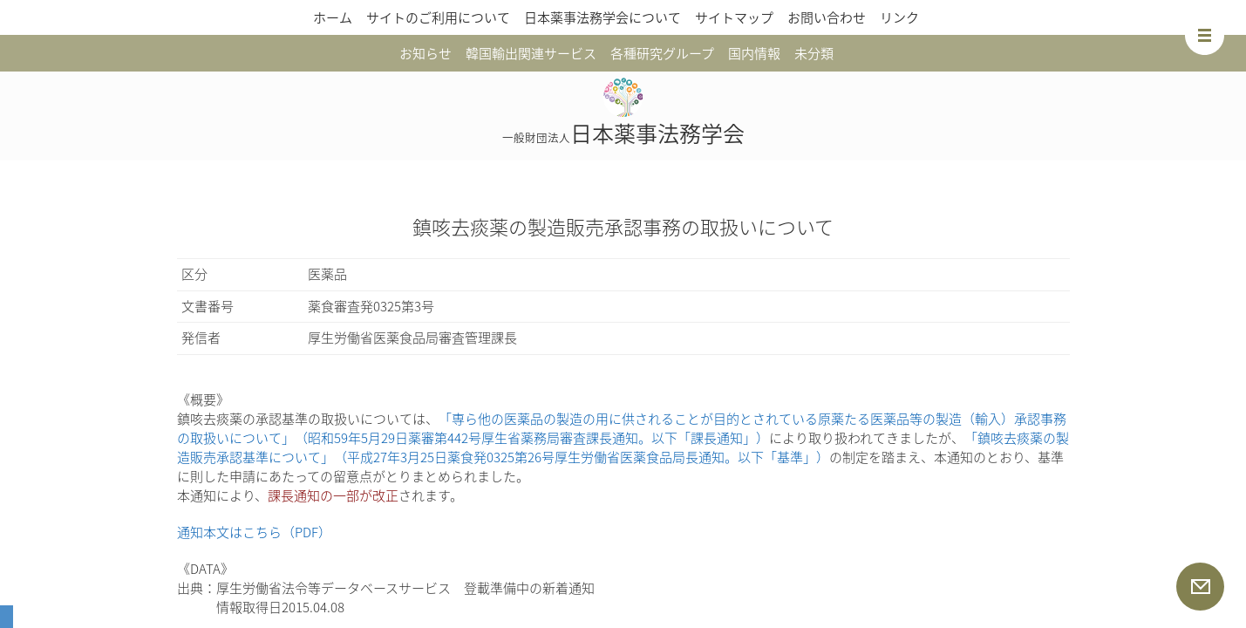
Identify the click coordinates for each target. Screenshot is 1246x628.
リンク (899, 17)
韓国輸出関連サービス (531, 53)
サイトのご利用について (438, 17)
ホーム (332, 17)
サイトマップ (734, 17)
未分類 (814, 53)
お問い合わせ (826, 17)
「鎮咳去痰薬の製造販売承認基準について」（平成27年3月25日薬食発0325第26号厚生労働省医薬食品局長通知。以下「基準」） (623, 447)
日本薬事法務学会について (602, 17)
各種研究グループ (662, 53)
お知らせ (425, 53)
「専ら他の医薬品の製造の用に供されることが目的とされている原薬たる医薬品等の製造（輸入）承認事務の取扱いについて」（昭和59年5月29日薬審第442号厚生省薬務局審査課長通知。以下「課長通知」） (621, 428)
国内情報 (754, 53)
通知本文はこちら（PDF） (254, 532)
